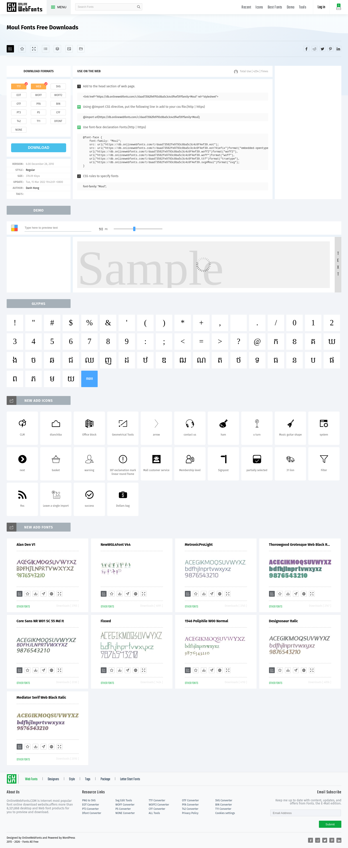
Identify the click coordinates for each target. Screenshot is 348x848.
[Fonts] (81, 48)
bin (58, 103)
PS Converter (123, 808)
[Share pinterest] (330, 49)
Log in (321, 7)
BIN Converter (223, 804)
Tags (87, 779)
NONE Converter (125, 813)
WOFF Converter (124, 804)
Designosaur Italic (283, 621)
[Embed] (51, 594)
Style (72, 779)
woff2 (58, 95)
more (89, 379)
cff (58, 112)
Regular (30, 170)
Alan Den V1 (26, 544)
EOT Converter (90, 804)
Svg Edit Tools (123, 800)
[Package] (57, 48)
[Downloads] (35, 594)
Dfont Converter (91, 813)
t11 (38, 121)
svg (58, 86)
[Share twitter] (322, 49)
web (38, 86)
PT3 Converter (90, 808)
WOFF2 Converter (159, 804)
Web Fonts (31, 779)
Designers (53, 779)
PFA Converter (190, 804)
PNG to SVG (89, 800)
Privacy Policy (190, 813)
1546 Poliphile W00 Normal (206, 621)
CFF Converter (157, 808)
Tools (302, 7)
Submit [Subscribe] (330, 824)
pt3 (19, 112)
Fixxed (106, 621)
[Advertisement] (308, 132)
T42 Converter (190, 808)
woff (38, 95)
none (18, 129)
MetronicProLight (199, 544)
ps (38, 112)
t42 (19, 121)
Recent (246, 7)
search (138, 7)
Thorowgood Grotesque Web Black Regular (300, 544)
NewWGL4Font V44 (116, 544)
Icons (259, 7)
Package (105, 779)
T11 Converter (223, 808)
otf (19, 103)
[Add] (10, 48)
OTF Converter (190, 800)
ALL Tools (154, 813)
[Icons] (69, 48)
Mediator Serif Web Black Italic (41, 697)
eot (18, 95)
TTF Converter (157, 800)
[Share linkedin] (338, 49)
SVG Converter (223, 800)
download (38, 148)
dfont (58, 121)
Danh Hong (32, 188)
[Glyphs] (45, 48)
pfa (38, 103)
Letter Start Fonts (130, 779)
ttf (19, 86)
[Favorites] (22, 48)
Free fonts (27, 7)
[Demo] (34, 48)
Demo (291, 7)
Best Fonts (275, 7)
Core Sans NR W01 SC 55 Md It (40, 621)
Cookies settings (225, 813)
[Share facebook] (306, 49)
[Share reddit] (314, 49)
